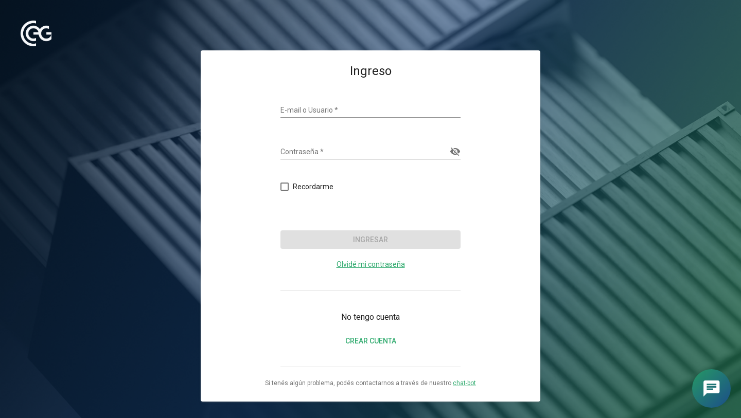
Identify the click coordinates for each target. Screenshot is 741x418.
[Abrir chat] (711, 388)
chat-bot (464, 383)
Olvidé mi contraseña (371, 264)
